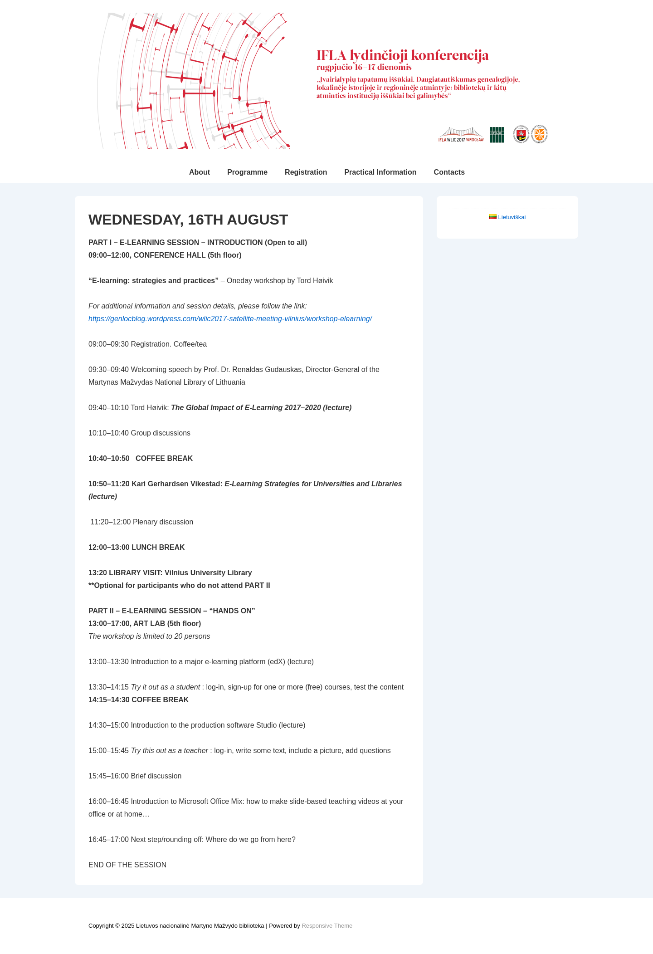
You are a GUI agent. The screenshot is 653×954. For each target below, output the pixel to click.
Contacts (449, 172)
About (199, 172)
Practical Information (380, 172)
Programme (247, 172)
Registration (306, 172)
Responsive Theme (327, 925)
